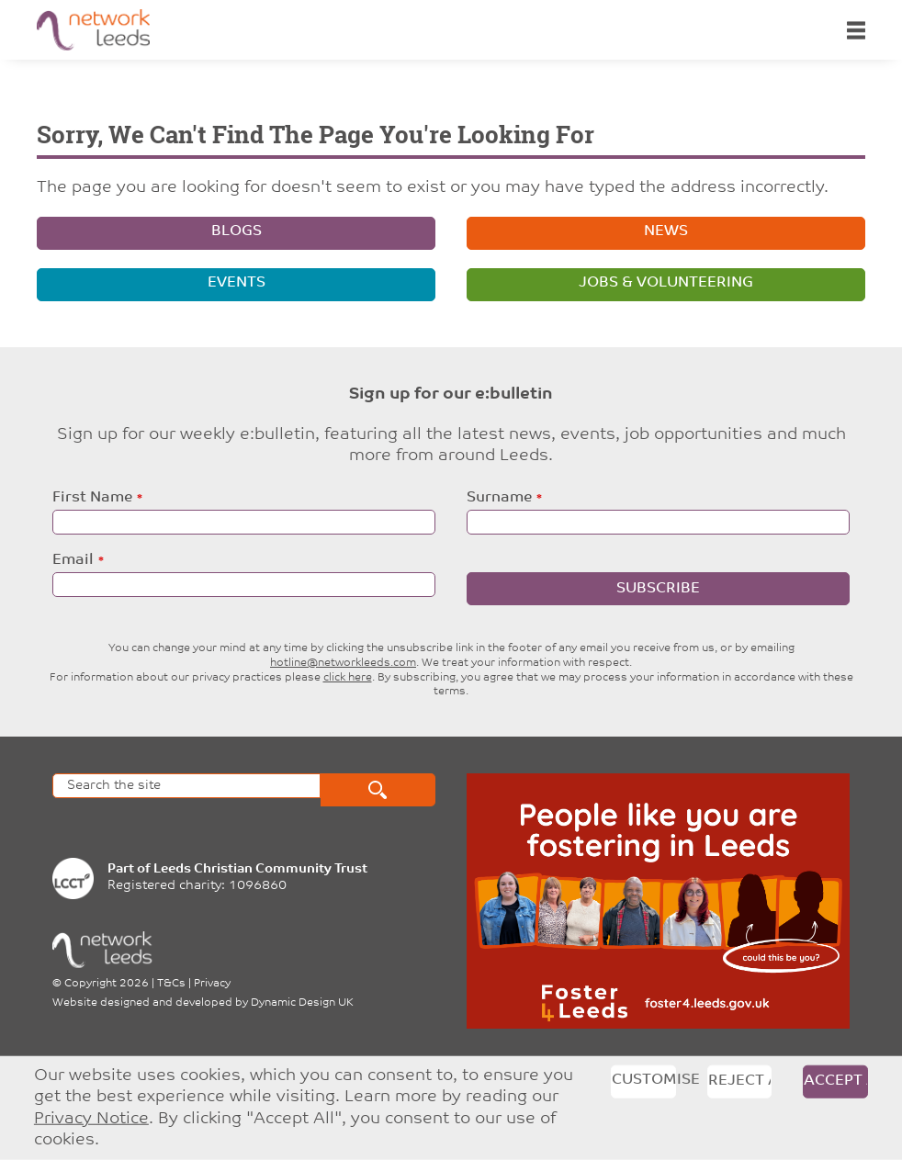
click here (347, 677)
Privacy (212, 983)
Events (236, 283)
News (666, 231)
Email (73, 560)
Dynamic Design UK (302, 1002)
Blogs (236, 231)
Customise (644, 1079)
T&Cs (171, 983)
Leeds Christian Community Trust (260, 869)
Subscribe (658, 588)
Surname (499, 497)
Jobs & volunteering (666, 283)
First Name (92, 497)
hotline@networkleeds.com (343, 663)
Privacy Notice (91, 1118)
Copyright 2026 (106, 983)
